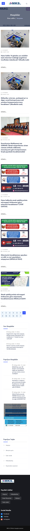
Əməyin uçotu (9, 450)
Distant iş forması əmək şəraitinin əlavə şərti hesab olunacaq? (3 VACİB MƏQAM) (15, 347)
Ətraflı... (3, 67)
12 (13, 316)
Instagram (5, 519)
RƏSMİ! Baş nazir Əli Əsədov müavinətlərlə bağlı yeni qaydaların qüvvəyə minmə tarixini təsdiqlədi (18, 370)
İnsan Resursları (6, 498)
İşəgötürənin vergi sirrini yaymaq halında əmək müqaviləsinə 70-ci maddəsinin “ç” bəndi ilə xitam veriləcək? (15, 336)
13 (17, 316)
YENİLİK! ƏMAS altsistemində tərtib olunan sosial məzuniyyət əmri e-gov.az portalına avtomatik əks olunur (19, 409)
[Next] (20, 316)
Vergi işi (8, 445)
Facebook (5, 514)
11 (9, 316)
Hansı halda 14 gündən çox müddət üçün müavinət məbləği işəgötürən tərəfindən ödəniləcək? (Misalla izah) (15, 57)
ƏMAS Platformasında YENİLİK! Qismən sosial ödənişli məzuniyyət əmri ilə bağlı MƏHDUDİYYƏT (19, 396)
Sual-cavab (9, 455)
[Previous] (2, 312)
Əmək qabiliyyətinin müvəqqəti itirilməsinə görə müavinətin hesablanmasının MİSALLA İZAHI (13, 296)
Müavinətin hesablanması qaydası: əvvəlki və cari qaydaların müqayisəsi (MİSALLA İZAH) (14, 257)
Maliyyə (17, 498)
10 (6, 316)
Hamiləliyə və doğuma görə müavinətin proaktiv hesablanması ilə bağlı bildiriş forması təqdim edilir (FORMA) (19, 384)
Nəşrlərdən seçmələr (12, 466)
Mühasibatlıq (9, 461)
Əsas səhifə (11, 18)
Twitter (4, 516)
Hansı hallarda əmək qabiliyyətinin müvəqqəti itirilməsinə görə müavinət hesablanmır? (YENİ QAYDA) (14, 203)
